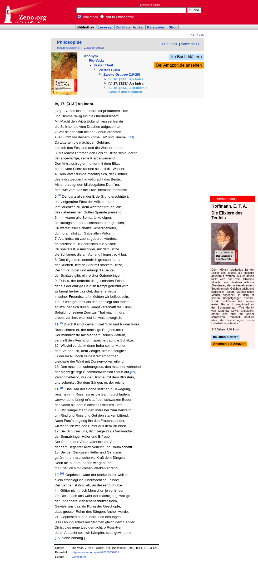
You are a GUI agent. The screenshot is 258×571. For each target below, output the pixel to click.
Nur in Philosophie (117, 17)
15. (58, 538)
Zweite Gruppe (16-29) (121, 74)
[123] (58, 111)
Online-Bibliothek (25, 12)
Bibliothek (88, 17)
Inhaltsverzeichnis (68, 47)
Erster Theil (103, 65)
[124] (133, 372)
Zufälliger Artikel (130, 27)
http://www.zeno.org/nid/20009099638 (95, 552)
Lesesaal (105, 27)
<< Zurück (169, 44)
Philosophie (69, 42)
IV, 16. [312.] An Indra (125, 79)
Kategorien (156, 27)
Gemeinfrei (79, 556)
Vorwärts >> (190, 44)
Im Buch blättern (186, 57)
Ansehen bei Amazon (229, 344)
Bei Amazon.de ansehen (179, 65)
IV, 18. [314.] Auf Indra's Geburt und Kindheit (127, 90)
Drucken (198, 35)
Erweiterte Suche (150, 4)
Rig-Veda (96, 60)
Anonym (91, 56)
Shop (173, 27)
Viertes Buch (109, 70)
